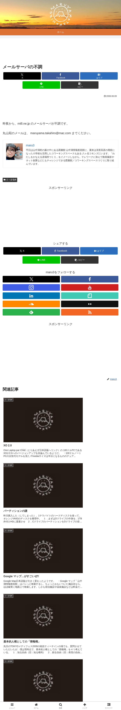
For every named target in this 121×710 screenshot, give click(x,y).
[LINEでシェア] (41, 85)
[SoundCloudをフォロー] (31, 304)
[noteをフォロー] (89, 295)
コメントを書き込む (60, 663)
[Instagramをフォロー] (31, 287)
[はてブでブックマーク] (99, 76)
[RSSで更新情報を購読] (89, 312)
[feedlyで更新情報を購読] (31, 312)
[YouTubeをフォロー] (89, 287)
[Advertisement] (60, 52)
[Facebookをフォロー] (89, 279)
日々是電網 (10, 180)
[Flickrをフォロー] (89, 304)
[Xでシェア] (22, 76)
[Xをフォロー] (31, 279)
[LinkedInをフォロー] (31, 295)
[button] (79, 85)
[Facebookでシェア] (60, 76)
